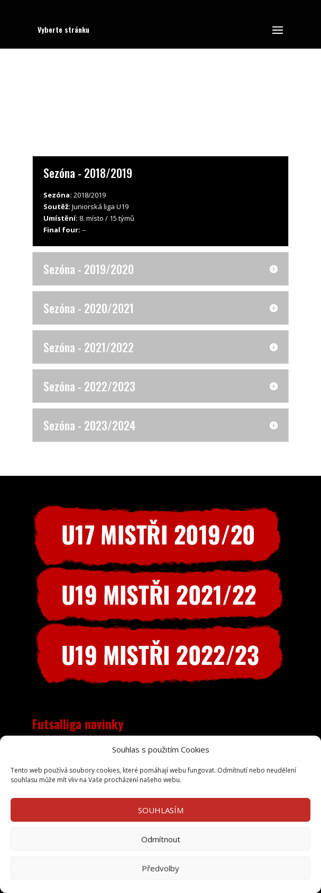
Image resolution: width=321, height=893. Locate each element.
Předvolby (160, 868)
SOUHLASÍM (161, 810)
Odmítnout (160, 839)
